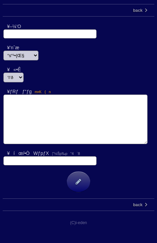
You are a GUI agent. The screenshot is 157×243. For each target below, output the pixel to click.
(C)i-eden (78, 222)
